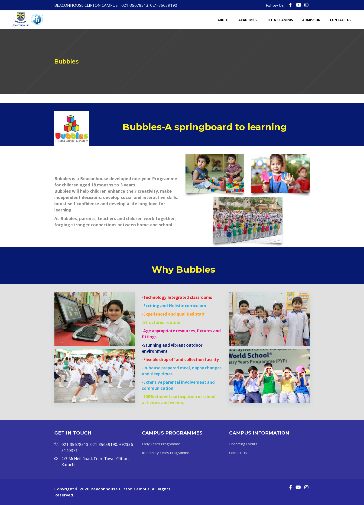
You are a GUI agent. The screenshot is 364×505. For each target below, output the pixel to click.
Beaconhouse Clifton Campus (120, 489)
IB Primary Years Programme (165, 452)
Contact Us (238, 452)
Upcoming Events (243, 443)
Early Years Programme (161, 443)
